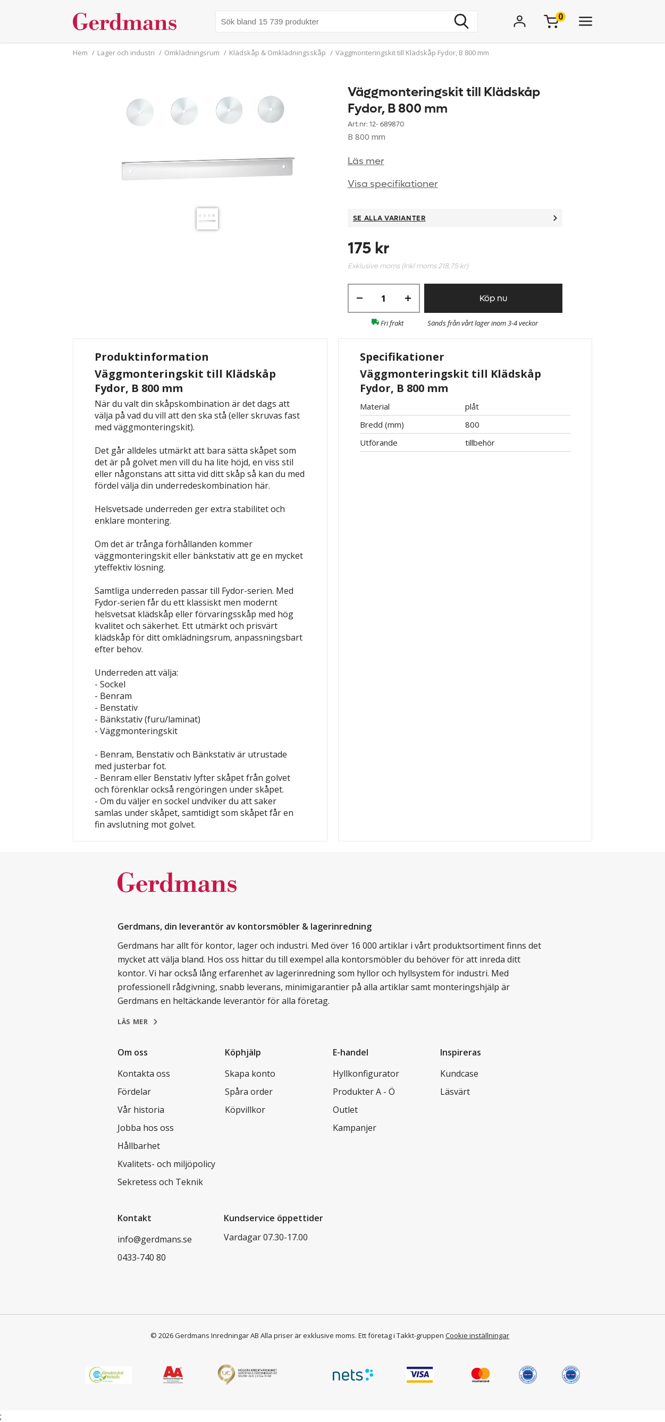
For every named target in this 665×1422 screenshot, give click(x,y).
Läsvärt (455, 1091)
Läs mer (366, 161)
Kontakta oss (143, 1073)
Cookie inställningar (477, 1335)
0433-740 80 (141, 1257)
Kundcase (459, 1073)
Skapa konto (250, 1073)
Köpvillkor (245, 1110)
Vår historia (140, 1110)
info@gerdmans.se (154, 1239)
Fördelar (134, 1091)
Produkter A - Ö (364, 1091)
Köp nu (493, 298)
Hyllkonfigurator (366, 1073)
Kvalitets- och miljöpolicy (166, 1164)
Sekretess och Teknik (160, 1182)
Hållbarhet (138, 1146)
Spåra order (249, 1091)
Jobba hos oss (145, 1128)
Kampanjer (354, 1128)
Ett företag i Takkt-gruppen (401, 1335)
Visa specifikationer (393, 184)
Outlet (345, 1110)
